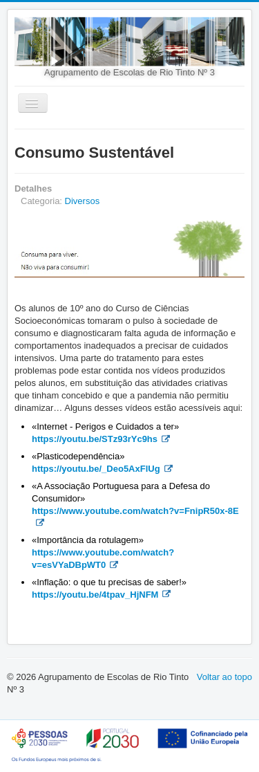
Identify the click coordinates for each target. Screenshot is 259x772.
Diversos (82, 201)
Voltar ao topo (224, 677)
